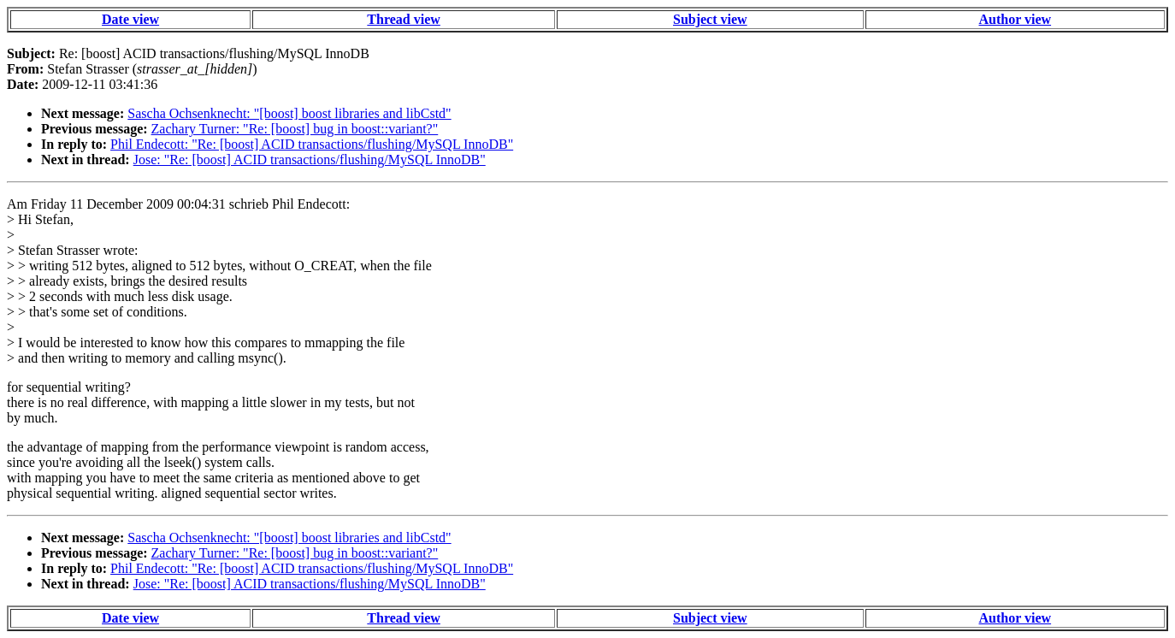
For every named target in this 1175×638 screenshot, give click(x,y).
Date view (130, 19)
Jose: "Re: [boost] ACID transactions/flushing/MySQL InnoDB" (309, 159)
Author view (1014, 19)
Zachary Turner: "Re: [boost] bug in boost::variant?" (295, 128)
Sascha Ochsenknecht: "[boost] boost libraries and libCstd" (289, 113)
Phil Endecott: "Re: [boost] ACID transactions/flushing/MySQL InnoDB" (311, 144)
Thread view (403, 19)
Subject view (710, 19)
